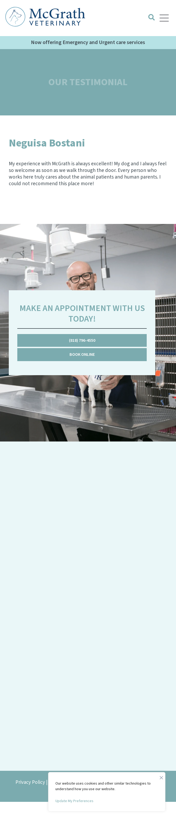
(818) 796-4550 (82, 340)
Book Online (82, 354)
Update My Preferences (74, 801)
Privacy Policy (30, 782)
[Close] (161, 776)
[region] (106, 791)
